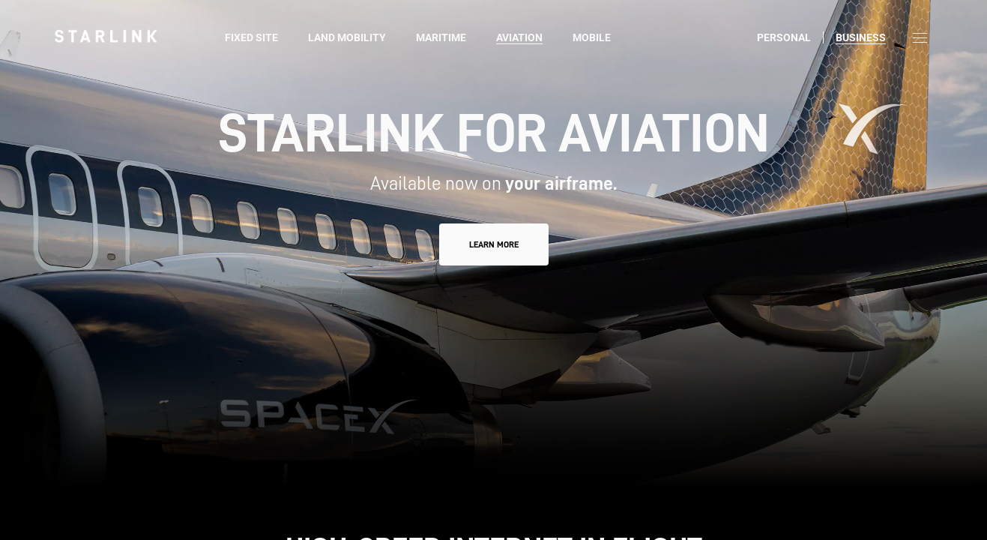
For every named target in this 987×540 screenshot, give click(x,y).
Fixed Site (251, 38)
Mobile (592, 38)
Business (861, 38)
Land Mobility (347, 38)
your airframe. (561, 183)
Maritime (441, 38)
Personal (784, 38)
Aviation (519, 38)
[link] (105, 36)
